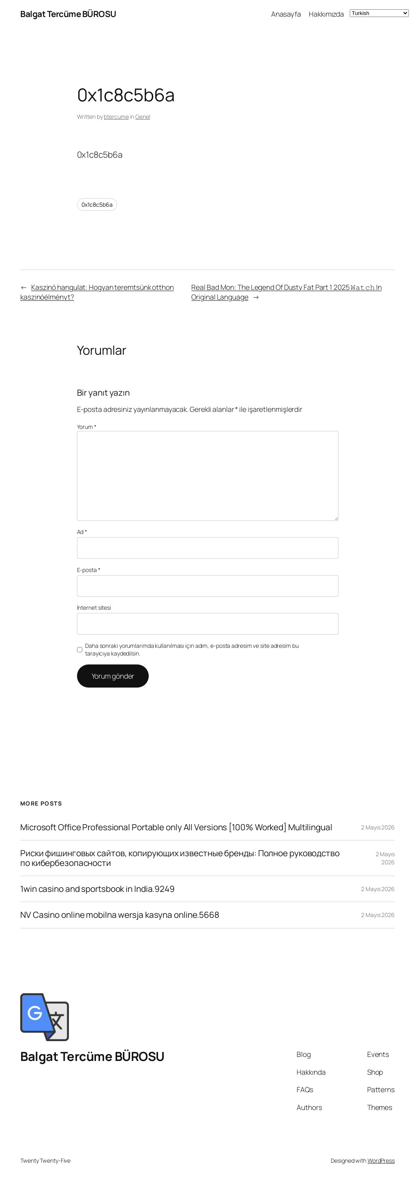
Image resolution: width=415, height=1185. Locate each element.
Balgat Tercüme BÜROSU (68, 13)
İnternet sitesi (94, 607)
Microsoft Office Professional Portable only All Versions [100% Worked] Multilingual (176, 827)
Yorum (86, 427)
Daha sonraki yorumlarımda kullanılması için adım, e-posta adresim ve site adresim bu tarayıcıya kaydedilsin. (192, 650)
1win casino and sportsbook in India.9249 (97, 889)
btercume (116, 116)
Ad (82, 532)
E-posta (89, 570)
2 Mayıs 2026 (378, 827)
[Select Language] (379, 13)
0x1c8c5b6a (97, 204)
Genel (142, 116)
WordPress (381, 1160)
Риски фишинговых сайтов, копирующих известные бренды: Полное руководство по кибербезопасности (180, 858)
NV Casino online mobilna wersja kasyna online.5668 (119, 914)
